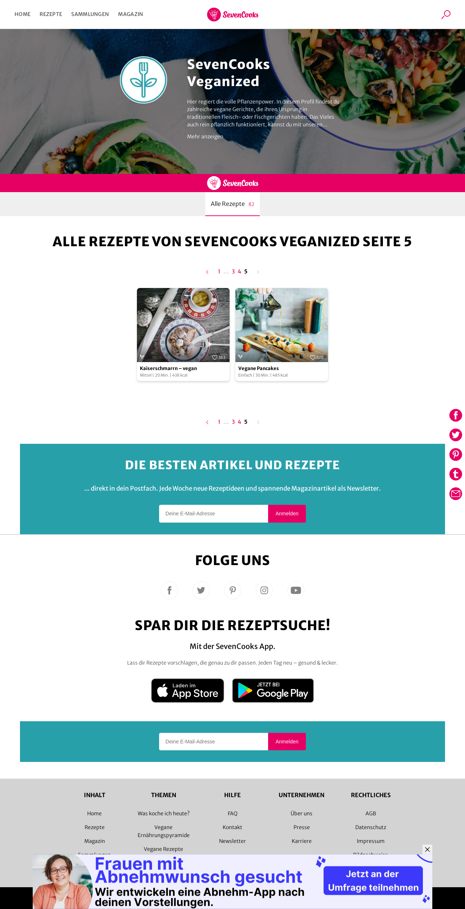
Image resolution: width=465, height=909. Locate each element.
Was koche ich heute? (164, 813)
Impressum (371, 841)
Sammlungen (90, 14)
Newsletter (232, 841)
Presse (302, 827)
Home (23, 14)
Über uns (301, 813)
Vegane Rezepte (163, 849)
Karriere (302, 841)
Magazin (130, 14)
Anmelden (286, 513)
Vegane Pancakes (258, 368)
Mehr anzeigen (205, 136)
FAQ (233, 813)
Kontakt (232, 827)
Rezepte (51, 14)
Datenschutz (370, 827)
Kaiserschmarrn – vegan (168, 368)
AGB (370, 813)
